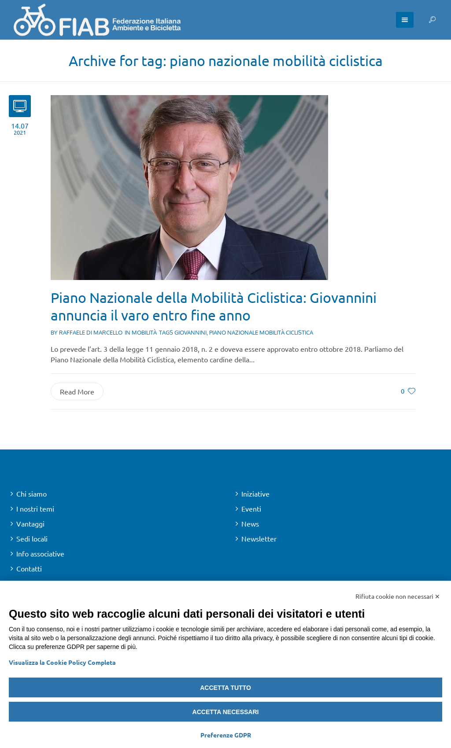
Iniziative (255, 493)
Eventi (251, 508)
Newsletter (259, 538)
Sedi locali (32, 538)
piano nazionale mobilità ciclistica (261, 332)
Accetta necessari (225, 711)
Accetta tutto (225, 687)
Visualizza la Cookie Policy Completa (62, 662)
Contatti (29, 568)
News (250, 523)
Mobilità (144, 332)
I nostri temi (35, 508)
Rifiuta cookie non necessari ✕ (397, 596)
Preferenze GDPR (225, 735)
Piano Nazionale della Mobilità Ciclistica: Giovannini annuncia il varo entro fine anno (214, 306)
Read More (77, 391)
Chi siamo (31, 493)
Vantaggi (30, 523)
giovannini (190, 332)
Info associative (40, 553)
